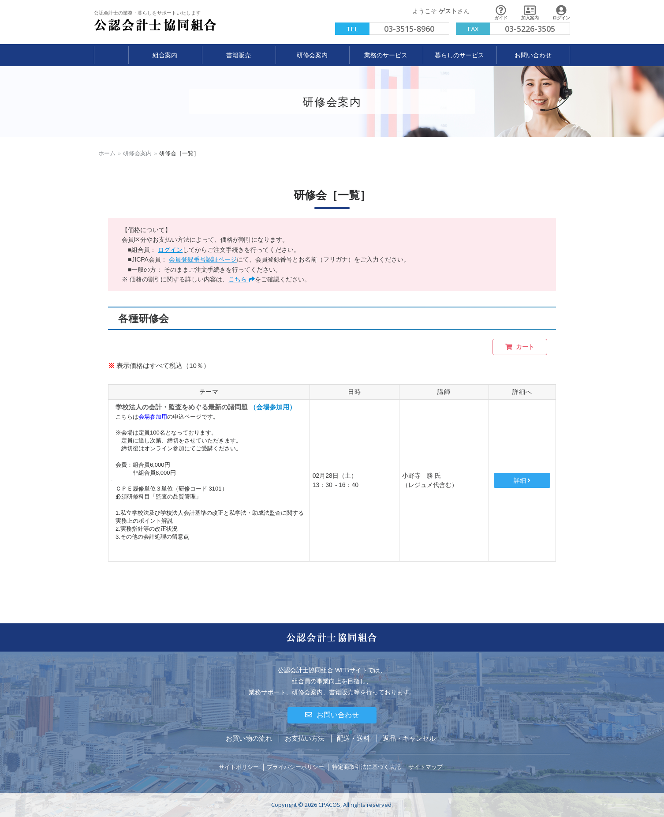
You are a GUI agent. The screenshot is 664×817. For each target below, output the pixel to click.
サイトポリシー (239, 767)
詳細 (522, 480)
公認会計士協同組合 (155, 25)
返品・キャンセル (409, 738)
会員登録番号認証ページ (203, 259)
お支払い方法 (305, 738)
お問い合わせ (332, 715)
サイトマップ (425, 767)
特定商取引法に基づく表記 (366, 767)
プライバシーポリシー (295, 767)
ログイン (170, 249)
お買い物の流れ (249, 738)
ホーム (107, 153)
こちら (241, 279)
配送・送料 (353, 738)
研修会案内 (137, 153)
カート (519, 347)
